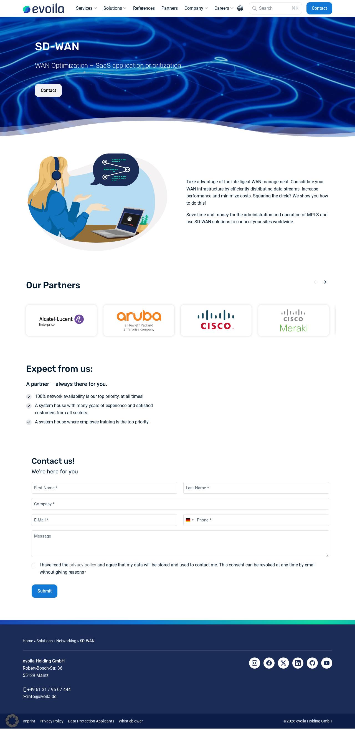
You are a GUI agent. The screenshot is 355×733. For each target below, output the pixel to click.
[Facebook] (269, 667)
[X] (283, 667)
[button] (315, 286)
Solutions (45, 645)
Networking (66, 645)
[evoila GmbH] (43, 11)
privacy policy (82, 569)
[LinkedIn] (297, 667)
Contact (319, 10)
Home (28, 645)
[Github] (312, 667)
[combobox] (189, 524)
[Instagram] (254, 667)
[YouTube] (326, 667)
